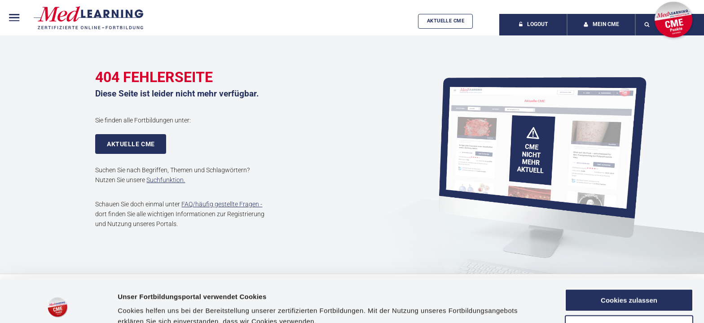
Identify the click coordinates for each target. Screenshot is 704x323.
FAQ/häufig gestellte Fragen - (221, 204)
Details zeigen (140, 305)
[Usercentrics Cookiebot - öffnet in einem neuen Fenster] (58, 305)
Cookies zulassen (629, 259)
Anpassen (629, 285)
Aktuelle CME (445, 21)
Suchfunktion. (165, 179)
